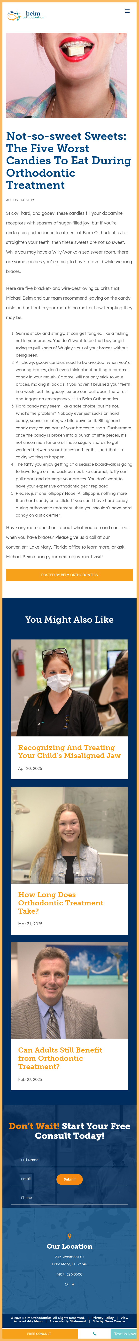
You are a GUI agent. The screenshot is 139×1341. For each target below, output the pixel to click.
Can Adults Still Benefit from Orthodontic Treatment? (60, 1058)
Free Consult (39, 1334)
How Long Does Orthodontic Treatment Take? (60, 903)
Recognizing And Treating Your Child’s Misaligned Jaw (69, 752)
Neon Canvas (115, 1321)
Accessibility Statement (67, 1321)
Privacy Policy (103, 1318)
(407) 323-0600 (69, 1274)
